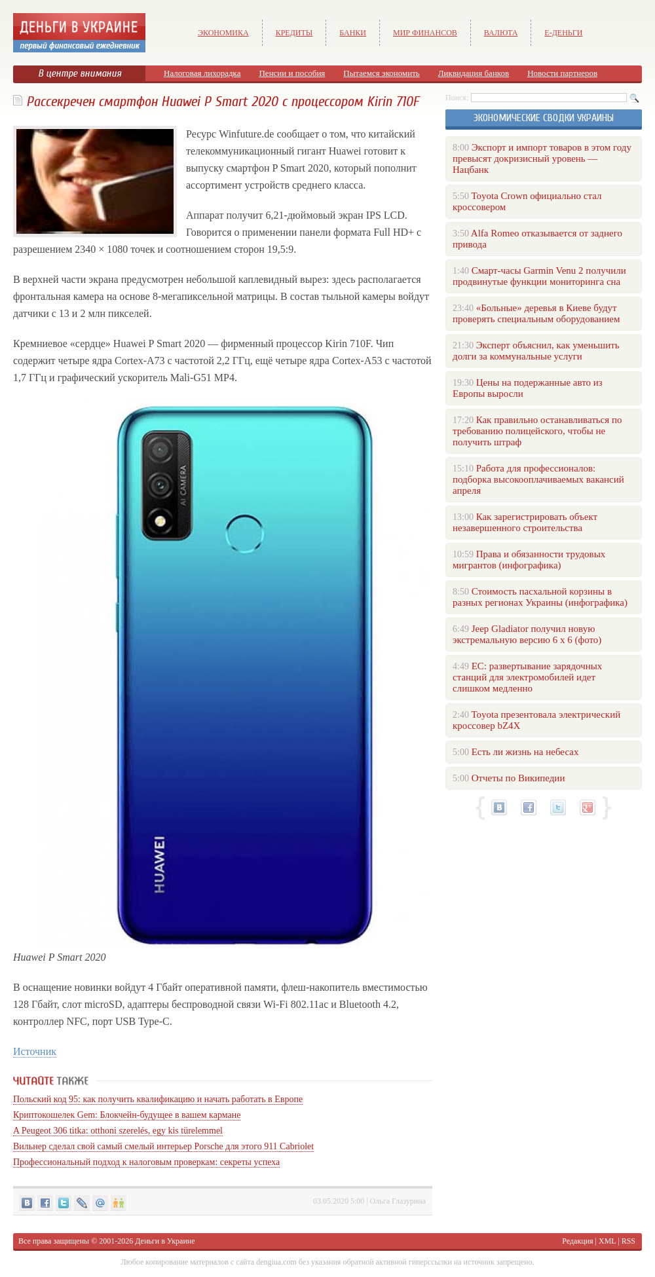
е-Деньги (563, 32)
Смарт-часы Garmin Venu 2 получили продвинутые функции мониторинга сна (539, 276)
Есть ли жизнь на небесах (525, 752)
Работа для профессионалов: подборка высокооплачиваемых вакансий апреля (538, 479)
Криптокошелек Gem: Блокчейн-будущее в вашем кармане (126, 1115)
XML (607, 1241)
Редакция (577, 1241)
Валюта (501, 32)
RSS (628, 1241)
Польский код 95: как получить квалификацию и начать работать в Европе (158, 1099)
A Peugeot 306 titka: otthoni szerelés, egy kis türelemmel (118, 1131)
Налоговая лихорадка (202, 73)
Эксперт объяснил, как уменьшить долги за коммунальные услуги (536, 350)
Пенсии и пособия (292, 73)
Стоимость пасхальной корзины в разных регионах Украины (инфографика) (540, 597)
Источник (34, 1051)
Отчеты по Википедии (518, 778)
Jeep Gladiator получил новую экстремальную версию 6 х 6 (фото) (527, 634)
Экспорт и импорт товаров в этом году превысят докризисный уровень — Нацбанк (542, 158)
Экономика (223, 32)
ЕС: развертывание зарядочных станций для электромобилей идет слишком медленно (527, 677)
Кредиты (294, 32)
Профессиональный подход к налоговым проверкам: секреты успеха (146, 1162)
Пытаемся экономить (381, 73)
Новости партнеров (562, 73)
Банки (352, 32)
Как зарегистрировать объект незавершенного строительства (525, 522)
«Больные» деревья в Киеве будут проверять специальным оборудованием (536, 313)
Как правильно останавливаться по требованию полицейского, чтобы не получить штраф (537, 431)
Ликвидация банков (473, 73)
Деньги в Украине (165, 1241)
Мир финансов (425, 32)
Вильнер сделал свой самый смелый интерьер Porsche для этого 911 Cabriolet (163, 1146)
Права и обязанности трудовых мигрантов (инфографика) (529, 559)
